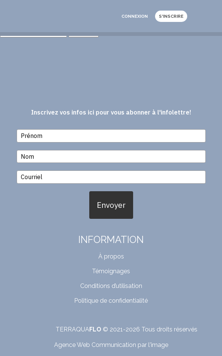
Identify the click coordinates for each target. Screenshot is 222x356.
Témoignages (111, 271)
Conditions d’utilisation (111, 285)
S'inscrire (171, 16)
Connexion (134, 16)
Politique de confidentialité (111, 300)
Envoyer (111, 205)
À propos (111, 256)
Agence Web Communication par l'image (111, 344)
